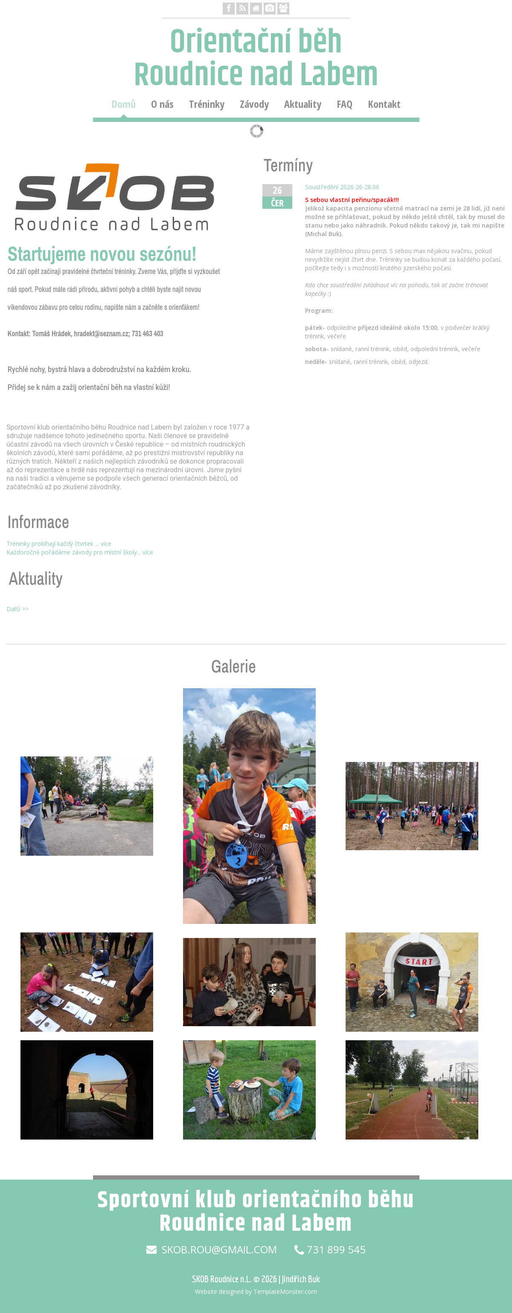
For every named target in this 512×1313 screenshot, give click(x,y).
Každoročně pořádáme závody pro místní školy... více (79, 552)
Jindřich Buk (301, 1278)
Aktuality (302, 104)
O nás (162, 104)
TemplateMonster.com (285, 1291)
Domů (123, 104)
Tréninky (206, 104)
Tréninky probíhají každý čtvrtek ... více (58, 544)
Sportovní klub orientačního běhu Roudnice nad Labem (255, 1212)
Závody (254, 104)
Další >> (17, 609)
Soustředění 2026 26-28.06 (342, 187)
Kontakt (384, 104)
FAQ (344, 104)
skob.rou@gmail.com (211, 1249)
